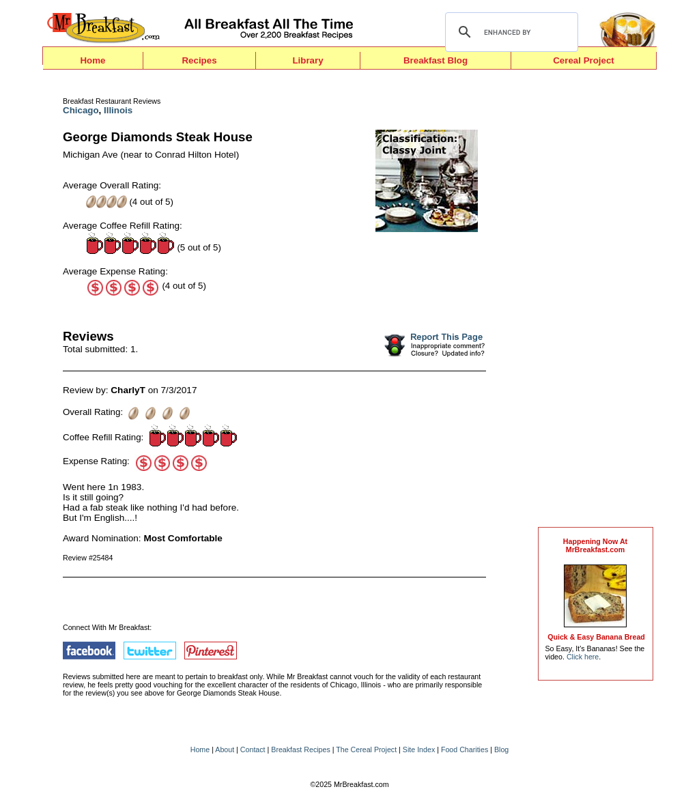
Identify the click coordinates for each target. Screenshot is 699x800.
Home (92, 60)
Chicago (81, 110)
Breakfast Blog (435, 60)
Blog (501, 749)
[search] (509, 32)
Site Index (419, 749)
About (224, 749)
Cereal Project (583, 60)
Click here (583, 657)
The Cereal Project (366, 749)
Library (307, 60)
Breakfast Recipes (300, 749)
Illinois (118, 110)
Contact (253, 749)
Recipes (199, 60)
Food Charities (464, 749)
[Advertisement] (595, 301)
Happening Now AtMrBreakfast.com (595, 545)
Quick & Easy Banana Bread (596, 637)
